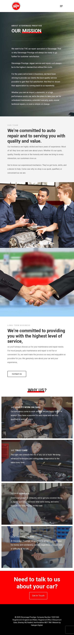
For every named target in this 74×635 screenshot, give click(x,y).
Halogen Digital (37, 625)
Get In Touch (38, 595)
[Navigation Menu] (61, 6)
